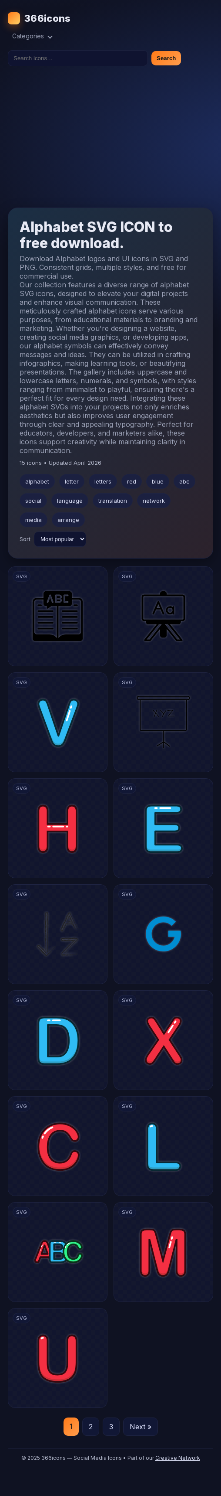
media (33, 519)
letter (72, 481)
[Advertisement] (110, 137)
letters (102, 481)
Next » (140, 1426)
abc (184, 481)
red (131, 481)
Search (166, 58)
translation (112, 500)
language (70, 500)
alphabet (37, 481)
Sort (25, 538)
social (33, 500)
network (154, 500)
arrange (68, 519)
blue (158, 481)
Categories (32, 36)
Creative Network (177, 1458)
